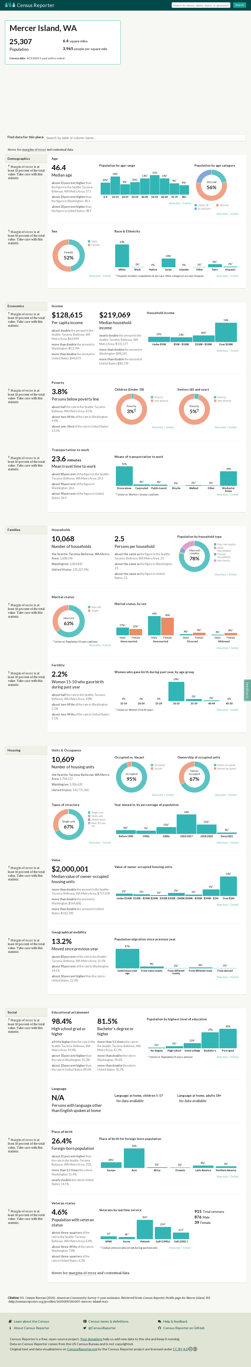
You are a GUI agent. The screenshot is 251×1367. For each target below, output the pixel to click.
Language (59, 1089)
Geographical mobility (69, 932)
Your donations (91, 1339)
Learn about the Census (31, 1321)
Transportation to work (70, 450)
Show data (174, 203)
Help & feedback (175, 1321)
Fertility (58, 665)
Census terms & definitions (108, 1321)
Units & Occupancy (66, 750)
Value (56, 860)
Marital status (63, 597)
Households (61, 530)
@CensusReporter (102, 1328)
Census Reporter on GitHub (184, 1328)
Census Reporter (29, 5)
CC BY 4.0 (185, 1349)
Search (239, 4)
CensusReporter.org (82, 1349)
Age (55, 159)
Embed (187, 203)
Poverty (58, 383)
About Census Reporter (31, 1328)
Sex (54, 231)
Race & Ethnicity (127, 231)
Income (57, 306)
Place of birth (62, 1132)
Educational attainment (70, 1012)
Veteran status (63, 1203)
